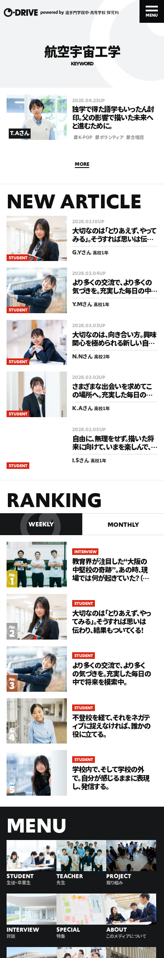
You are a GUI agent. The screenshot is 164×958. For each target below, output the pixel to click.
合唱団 (135, 136)
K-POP (82, 136)
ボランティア (109, 136)
